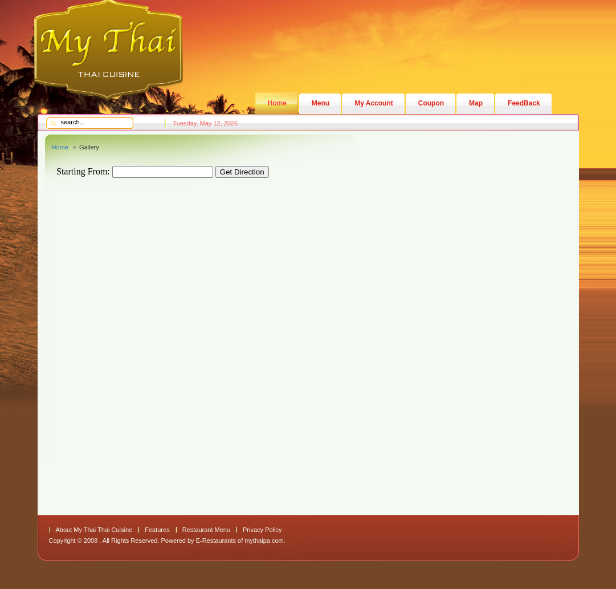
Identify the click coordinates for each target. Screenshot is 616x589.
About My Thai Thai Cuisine (94, 529)
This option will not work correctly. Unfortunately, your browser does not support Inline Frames (268, 332)
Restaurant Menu (206, 529)
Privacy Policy (262, 529)
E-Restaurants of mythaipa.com (240, 540)
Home (60, 147)
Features (157, 529)
